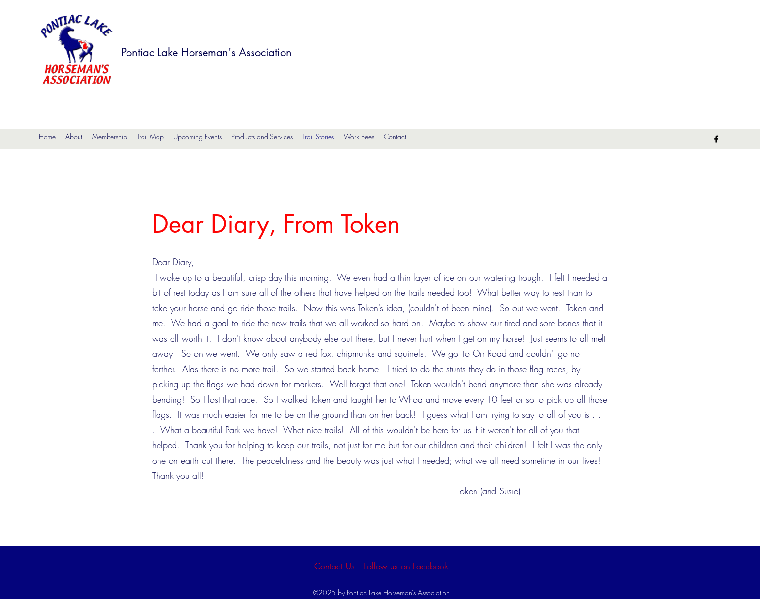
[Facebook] (716, 139)
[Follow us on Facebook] (406, 566)
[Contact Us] (334, 566)
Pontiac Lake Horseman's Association (206, 52)
